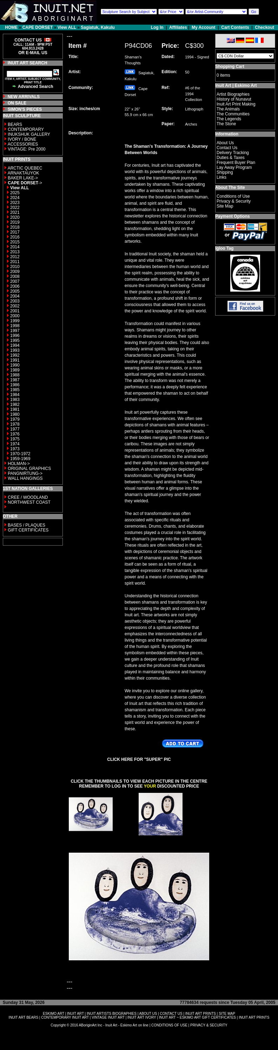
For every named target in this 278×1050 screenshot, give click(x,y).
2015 (15, 242)
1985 (15, 389)
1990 (15, 365)
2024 (15, 197)
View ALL (67, 27)
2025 (15, 192)
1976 (15, 434)
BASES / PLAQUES (26, 525)
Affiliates (178, 27)
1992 (15, 355)
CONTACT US (171, 1014)
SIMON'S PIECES (25, 109)
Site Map (225, 206)
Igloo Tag (224, 248)
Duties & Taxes (231, 157)
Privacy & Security (234, 201)
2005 (15, 291)
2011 (15, 261)
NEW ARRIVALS (24, 96)
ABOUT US (148, 1014)
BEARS (15, 124)
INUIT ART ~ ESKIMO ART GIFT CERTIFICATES (197, 1017)
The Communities (233, 114)
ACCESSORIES (23, 144)
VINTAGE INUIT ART (108, 1017)
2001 (15, 310)
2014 (15, 246)
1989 (15, 370)
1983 (15, 399)
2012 (15, 256)
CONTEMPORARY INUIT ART (65, 1017)
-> (25, 182)
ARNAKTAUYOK (23, 173)
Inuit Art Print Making (236, 104)
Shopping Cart (229, 66)
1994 (15, 345)
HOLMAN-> (18, 463)
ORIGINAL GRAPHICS (29, 468)
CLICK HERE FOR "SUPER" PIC (139, 759)
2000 (15, 315)
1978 (15, 424)
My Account (204, 27)
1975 (15, 439)
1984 (15, 394)
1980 (15, 414)
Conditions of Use (233, 196)
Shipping (225, 172)
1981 (15, 409)
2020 (15, 217)
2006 (15, 286)
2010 (15, 266)
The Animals (228, 109)
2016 (15, 237)
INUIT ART (75, 1014)
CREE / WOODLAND (27, 497)
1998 (15, 325)
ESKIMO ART (53, 1014)
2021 (15, 212)
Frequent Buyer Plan (236, 162)
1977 (15, 429)
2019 (15, 222)
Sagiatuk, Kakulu (98, 27)
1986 (15, 384)
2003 (15, 301)
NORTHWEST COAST (29, 502)
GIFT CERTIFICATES (28, 530)
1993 (15, 350)
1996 (15, 335)
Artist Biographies (233, 94)
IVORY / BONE (22, 139)
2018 (15, 227)
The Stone (226, 123)
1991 (15, 360)
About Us (225, 142)
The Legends (229, 118)
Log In (158, 27)
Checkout (264, 27)
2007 (15, 281)
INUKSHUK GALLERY (29, 134)
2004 (15, 296)
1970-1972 (20, 453)
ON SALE (17, 103)
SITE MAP (227, 1014)
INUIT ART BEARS (23, 1017)
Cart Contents (235, 27)
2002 (15, 306)
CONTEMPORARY (26, 129)
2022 (15, 207)
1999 (15, 320)
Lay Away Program (234, 167)
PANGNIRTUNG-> (25, 473)
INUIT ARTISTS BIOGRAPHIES (112, 1014)
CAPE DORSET (37, 27)
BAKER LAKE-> (23, 178)
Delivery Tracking (233, 152)
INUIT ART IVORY (141, 1017)
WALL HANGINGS (25, 478)
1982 (15, 404)
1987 (15, 379)
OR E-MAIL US (32, 52)
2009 (15, 271)
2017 (15, 232)
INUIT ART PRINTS (200, 1014)
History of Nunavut (234, 99)
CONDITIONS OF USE (169, 1025)
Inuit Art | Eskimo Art (236, 85)
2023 (15, 202)
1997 (15, 330)
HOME (11, 27)
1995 (15, 340)
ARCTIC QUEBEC (25, 168)
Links (221, 177)
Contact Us (227, 147)
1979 (15, 419)
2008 (15, 276)
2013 (15, 251)
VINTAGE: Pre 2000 (26, 149)
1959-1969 (20, 458)
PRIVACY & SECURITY (208, 1025)
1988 (15, 375)
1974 (15, 443)
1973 (15, 448)
